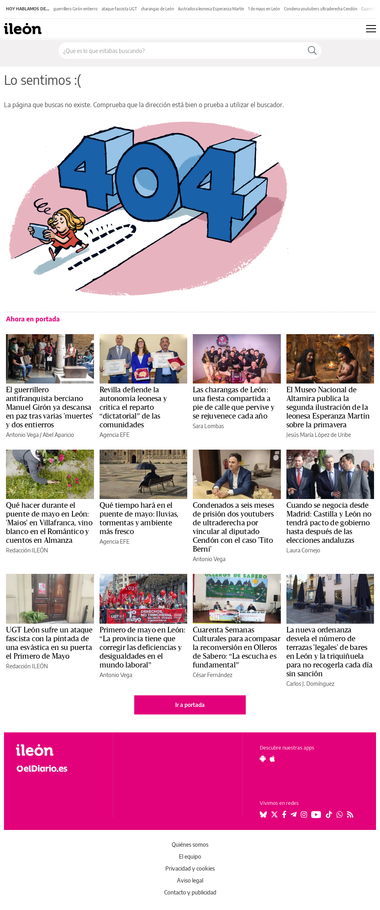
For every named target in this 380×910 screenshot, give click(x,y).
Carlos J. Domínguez (310, 683)
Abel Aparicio (58, 434)
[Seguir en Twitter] (274, 814)
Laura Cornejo (303, 550)
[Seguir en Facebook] (284, 814)
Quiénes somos (190, 844)
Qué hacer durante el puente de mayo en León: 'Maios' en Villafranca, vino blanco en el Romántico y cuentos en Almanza (49, 522)
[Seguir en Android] (263, 758)
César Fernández (212, 674)
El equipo (190, 856)
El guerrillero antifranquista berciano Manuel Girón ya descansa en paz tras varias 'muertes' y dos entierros (49, 407)
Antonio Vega (22, 434)
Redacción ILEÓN (27, 550)
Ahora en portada (33, 319)
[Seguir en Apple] (272, 758)
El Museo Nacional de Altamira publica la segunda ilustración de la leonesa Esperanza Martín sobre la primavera (328, 407)
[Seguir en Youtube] (316, 814)
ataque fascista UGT (119, 8)
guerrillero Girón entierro (75, 8)
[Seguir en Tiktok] (329, 814)
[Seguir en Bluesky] (263, 814)
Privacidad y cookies (190, 868)
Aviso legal (190, 880)
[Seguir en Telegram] (293, 814)
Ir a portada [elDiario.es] (190, 704)
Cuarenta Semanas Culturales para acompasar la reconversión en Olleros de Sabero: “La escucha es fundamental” (236, 647)
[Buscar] (312, 50)
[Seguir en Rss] (350, 814)
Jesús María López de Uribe (318, 434)
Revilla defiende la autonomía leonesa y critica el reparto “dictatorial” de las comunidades (133, 407)
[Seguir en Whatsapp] (340, 814)
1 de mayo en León (264, 8)
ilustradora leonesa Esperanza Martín (211, 8)
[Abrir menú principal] (371, 28)
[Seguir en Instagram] (304, 814)
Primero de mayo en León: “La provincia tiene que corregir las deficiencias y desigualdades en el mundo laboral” (143, 647)
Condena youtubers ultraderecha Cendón (320, 8)
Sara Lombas (208, 426)
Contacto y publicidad (190, 892)
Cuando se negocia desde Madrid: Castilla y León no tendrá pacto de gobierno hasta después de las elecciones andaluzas (329, 522)
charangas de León (157, 8)
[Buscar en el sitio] (181, 50)
